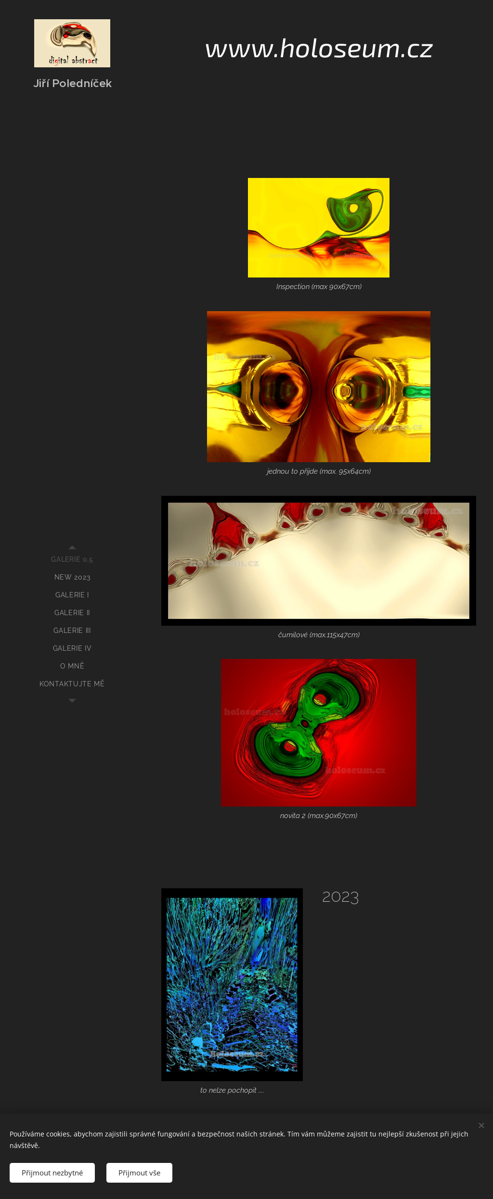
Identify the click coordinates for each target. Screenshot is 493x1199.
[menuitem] (72, 559)
